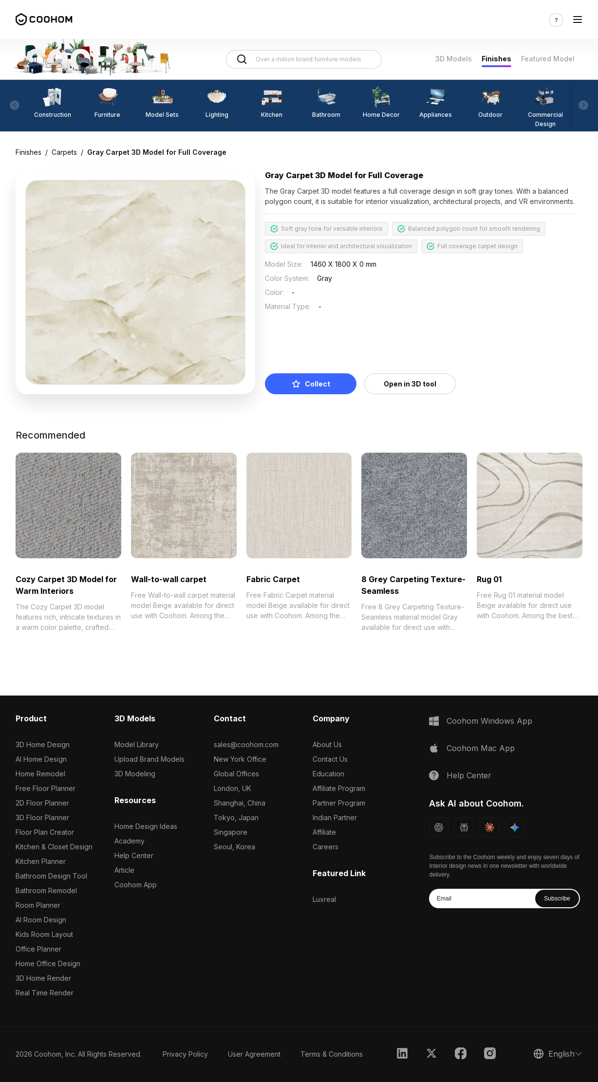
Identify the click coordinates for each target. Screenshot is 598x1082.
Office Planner (38, 949)
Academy (129, 841)
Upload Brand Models (149, 759)
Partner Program (339, 803)
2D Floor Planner (42, 803)
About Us (327, 744)
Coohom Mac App (481, 748)
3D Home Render (43, 978)
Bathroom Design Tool (51, 876)
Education (328, 774)
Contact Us (330, 759)
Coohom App (135, 884)
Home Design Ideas (145, 826)
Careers (325, 847)
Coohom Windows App (489, 721)
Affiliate (324, 832)
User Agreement (254, 1054)
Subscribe (557, 898)
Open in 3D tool (410, 384)
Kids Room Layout (44, 934)
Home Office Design (48, 963)
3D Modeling (134, 774)
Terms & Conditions (331, 1054)
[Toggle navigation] (577, 20)
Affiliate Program (339, 788)
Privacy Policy (185, 1054)
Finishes (496, 59)
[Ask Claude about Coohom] (489, 827)
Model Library (136, 744)
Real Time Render (45, 993)
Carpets (64, 152)
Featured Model (548, 59)
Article (124, 870)
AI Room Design (41, 920)
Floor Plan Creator (45, 832)
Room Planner (38, 905)
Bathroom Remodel (46, 890)
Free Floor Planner (45, 788)
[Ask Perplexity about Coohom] (464, 827)
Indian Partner (335, 817)
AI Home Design (41, 759)
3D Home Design (43, 744)
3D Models (453, 59)
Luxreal (324, 899)
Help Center (133, 855)
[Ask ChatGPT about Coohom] (438, 827)
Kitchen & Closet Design (54, 847)
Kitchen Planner (41, 861)
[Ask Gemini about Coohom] (514, 827)
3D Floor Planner (42, 817)
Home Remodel (40, 774)
